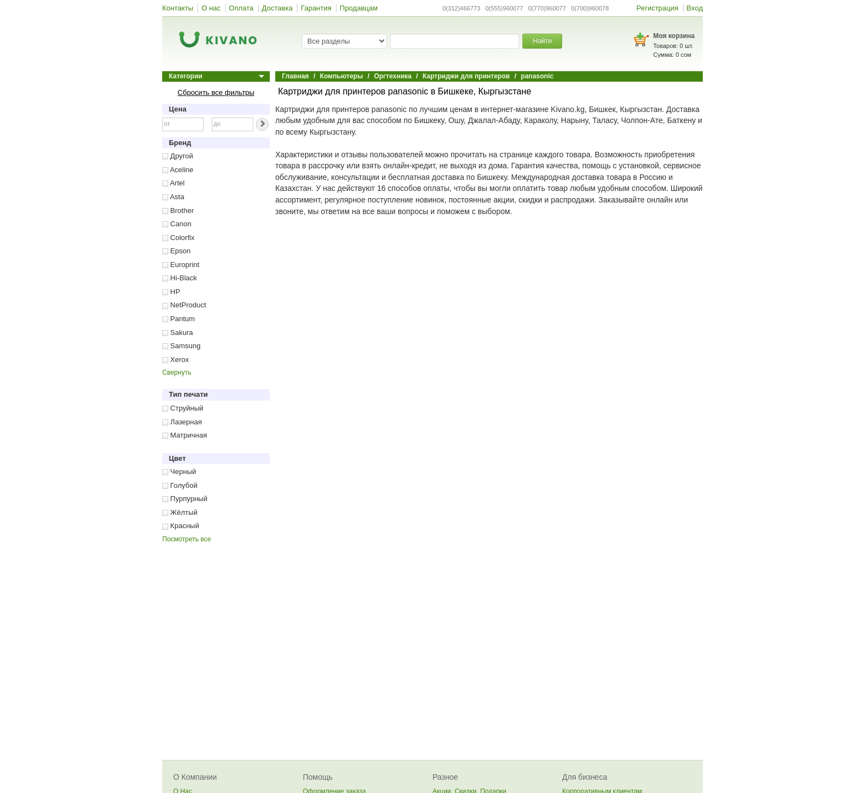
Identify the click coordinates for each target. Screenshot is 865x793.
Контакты (177, 8)
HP (171, 292)
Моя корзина (674, 36)
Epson (176, 251)
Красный (180, 525)
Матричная (184, 435)
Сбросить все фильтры (216, 92)
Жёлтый (179, 512)
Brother (178, 210)
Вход (695, 8)
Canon (176, 224)
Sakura (177, 332)
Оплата (241, 8)
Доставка (277, 8)
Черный (179, 471)
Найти (542, 41)
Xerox (175, 359)
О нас (211, 8)
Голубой (179, 485)
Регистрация (658, 8)
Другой (177, 156)
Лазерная (182, 422)
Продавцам (359, 8)
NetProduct (184, 305)
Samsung (181, 346)
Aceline (178, 170)
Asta (173, 197)
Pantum (178, 319)
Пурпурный (184, 498)
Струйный (183, 408)
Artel (173, 183)
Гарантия (316, 8)
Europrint (180, 264)
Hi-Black (179, 278)
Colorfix (178, 237)
